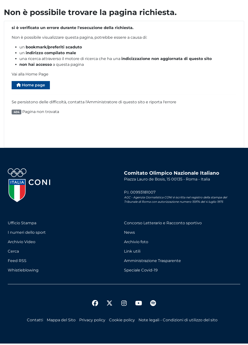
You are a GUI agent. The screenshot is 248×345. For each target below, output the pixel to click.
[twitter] (109, 301)
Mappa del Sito (61, 321)
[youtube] (138, 305)
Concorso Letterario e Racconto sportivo (163, 224)
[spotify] (153, 305)
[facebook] (95, 305)
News (129, 234)
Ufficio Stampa (22, 224)
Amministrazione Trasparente (152, 262)
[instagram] (124, 305)
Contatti (35, 321)
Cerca (13, 252)
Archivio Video (21, 243)
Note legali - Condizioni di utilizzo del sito (178, 321)
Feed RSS (17, 262)
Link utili (132, 252)
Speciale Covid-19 (141, 271)
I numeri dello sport (27, 234)
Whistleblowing (23, 271)
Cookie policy (122, 321)
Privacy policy (92, 321)
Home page (34, 85)
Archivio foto (136, 243)
